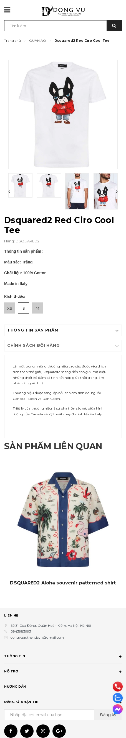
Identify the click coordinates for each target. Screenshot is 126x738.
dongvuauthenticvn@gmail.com (37, 637)
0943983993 (21, 631)
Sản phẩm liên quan (53, 446)
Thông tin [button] (63, 657)
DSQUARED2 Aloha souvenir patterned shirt (63, 583)
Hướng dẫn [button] (63, 687)
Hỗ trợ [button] (63, 672)
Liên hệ (11, 615)
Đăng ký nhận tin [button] (63, 702)
